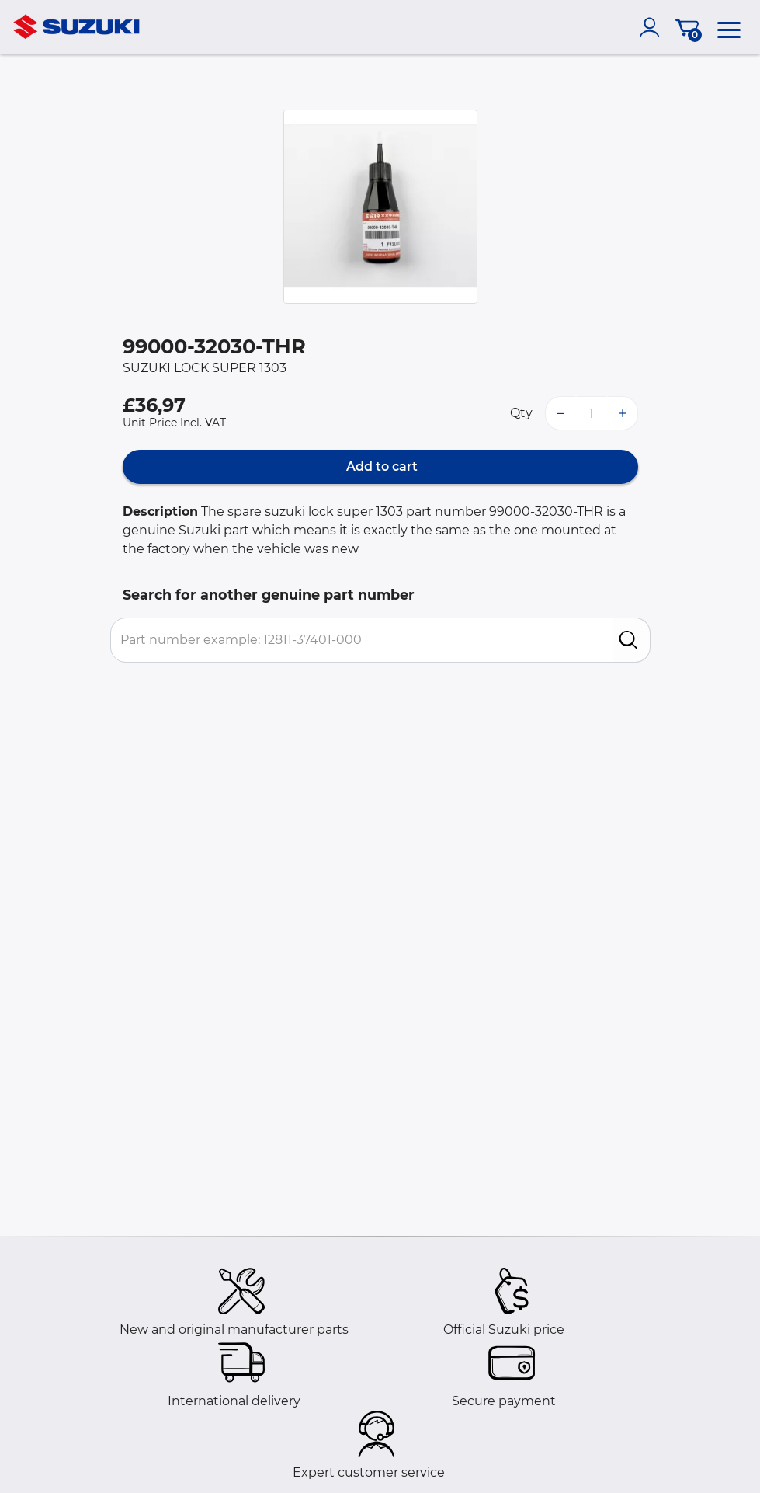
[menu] (729, 27)
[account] (653, 27)
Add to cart (380, 466)
